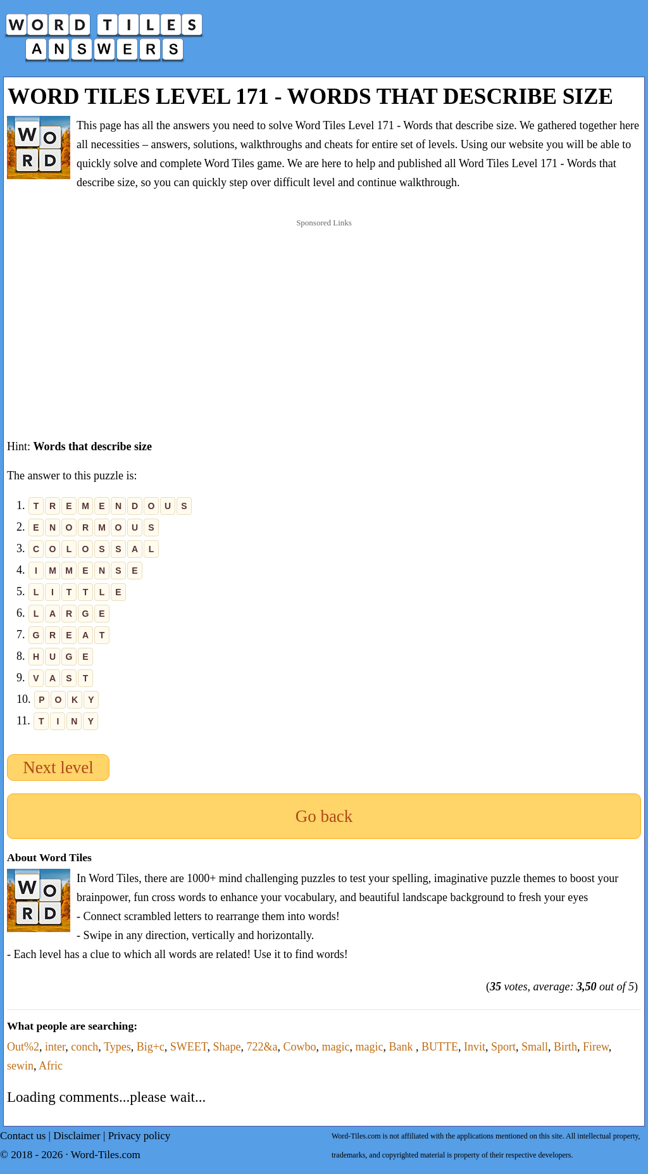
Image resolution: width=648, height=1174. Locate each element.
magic (336, 1046)
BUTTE (439, 1046)
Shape (226, 1046)
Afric (51, 1065)
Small (534, 1046)
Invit (474, 1046)
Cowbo (299, 1046)
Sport (503, 1046)
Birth (565, 1046)
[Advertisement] (324, 316)
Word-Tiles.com (105, 1155)
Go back (324, 816)
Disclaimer (77, 1136)
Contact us (23, 1136)
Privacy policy (139, 1136)
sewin (20, 1065)
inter (55, 1046)
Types (117, 1046)
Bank (402, 1046)
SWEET (189, 1046)
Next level (58, 767)
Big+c (151, 1046)
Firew (596, 1046)
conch (84, 1046)
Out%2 (23, 1046)
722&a (261, 1046)
